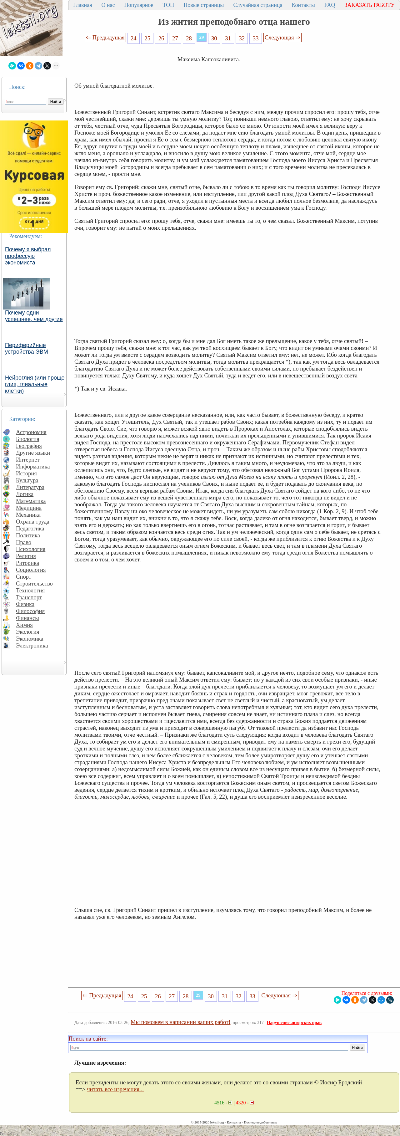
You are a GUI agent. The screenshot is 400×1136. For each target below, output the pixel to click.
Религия (26, 556)
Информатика (33, 466)
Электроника (32, 645)
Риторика (27, 563)
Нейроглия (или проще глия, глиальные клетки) (35, 384)
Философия (30, 611)
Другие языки (33, 452)
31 (228, 38)
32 (242, 38)
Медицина (29, 507)
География (29, 446)
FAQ (329, 5)
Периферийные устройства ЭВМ (26, 348)
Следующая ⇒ (282, 37)
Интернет (28, 459)
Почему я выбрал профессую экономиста (28, 256)
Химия (24, 625)
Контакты (303, 5)
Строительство (34, 583)
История (26, 473)
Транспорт (29, 597)
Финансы (27, 618)
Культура (27, 480)
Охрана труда (32, 521)
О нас (108, 5)
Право (23, 542)
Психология (30, 549)
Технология (30, 590)
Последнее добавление (260, 1122)
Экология (27, 631)
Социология (31, 569)
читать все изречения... (115, 1089)
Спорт (23, 576)
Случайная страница (257, 5)
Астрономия (31, 432)
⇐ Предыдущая (105, 37)
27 (175, 38)
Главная (82, 5)
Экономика (29, 638)
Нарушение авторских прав (294, 1022)
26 (161, 38)
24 (134, 38)
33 (256, 38)
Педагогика (30, 528)
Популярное (138, 5)
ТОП (168, 5)
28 (189, 38)
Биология (27, 439)
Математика (31, 501)
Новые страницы (203, 5)
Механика (28, 514)
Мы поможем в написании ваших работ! (180, 1022)
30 (214, 38)
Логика (24, 494)
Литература (30, 487)
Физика (25, 604)
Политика (28, 535)
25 (147, 38)
